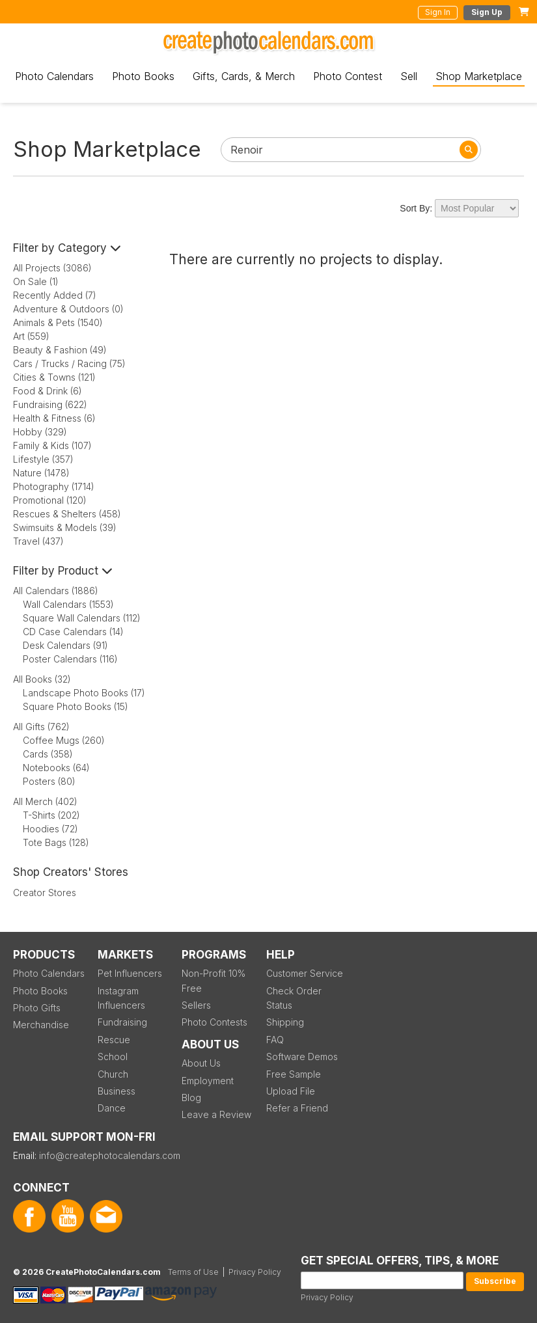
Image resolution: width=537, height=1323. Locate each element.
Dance (112, 1107)
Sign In (437, 12)
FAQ (275, 1039)
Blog (191, 1097)
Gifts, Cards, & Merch (244, 76)
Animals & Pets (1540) (58, 322)
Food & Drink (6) (47, 390)
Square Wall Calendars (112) (82, 617)
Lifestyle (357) (43, 459)
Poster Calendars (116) (70, 658)
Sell (408, 76)
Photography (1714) (53, 486)
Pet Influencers (130, 973)
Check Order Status (294, 998)
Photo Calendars (54, 76)
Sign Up (487, 12)
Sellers (196, 1005)
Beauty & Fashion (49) (60, 349)
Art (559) (31, 336)
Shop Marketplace (478, 76)
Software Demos (302, 1056)
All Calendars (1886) (55, 590)
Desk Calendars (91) (65, 645)
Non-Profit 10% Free (213, 980)
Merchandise (41, 1024)
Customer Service (304, 973)
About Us (201, 1063)
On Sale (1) (36, 281)
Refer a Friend (297, 1107)
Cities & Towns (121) (54, 377)
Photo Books (143, 76)
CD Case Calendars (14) (73, 631)
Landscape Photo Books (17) (84, 692)
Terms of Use (193, 1272)
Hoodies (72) (50, 828)
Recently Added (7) (54, 295)
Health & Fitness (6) (54, 418)
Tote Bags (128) (56, 842)
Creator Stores (44, 892)
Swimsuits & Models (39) (65, 527)
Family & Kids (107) (52, 445)
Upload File (290, 1091)
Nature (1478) (41, 472)
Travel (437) (38, 541)
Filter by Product (63, 570)
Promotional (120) (50, 500)
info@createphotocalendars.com (109, 1155)
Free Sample (293, 1074)
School (113, 1056)
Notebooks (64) (56, 767)
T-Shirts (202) (51, 815)
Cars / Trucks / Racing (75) (69, 363)
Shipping (285, 1022)
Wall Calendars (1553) (68, 604)
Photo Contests (214, 1022)
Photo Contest (347, 76)
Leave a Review (216, 1114)
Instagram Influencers (121, 998)
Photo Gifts (37, 1007)
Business (116, 1091)
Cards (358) (48, 753)
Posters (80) (49, 781)
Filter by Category (67, 247)
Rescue (114, 1039)
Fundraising (122, 1022)
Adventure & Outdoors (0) (68, 308)
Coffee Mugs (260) (64, 740)
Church (113, 1074)
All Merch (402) (45, 801)
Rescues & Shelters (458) (67, 513)
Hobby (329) (40, 431)
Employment (208, 1080)
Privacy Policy (327, 1297)
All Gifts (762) (41, 726)
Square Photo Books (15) (75, 706)
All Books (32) (42, 679)
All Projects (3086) (52, 267)
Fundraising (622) (50, 404)
